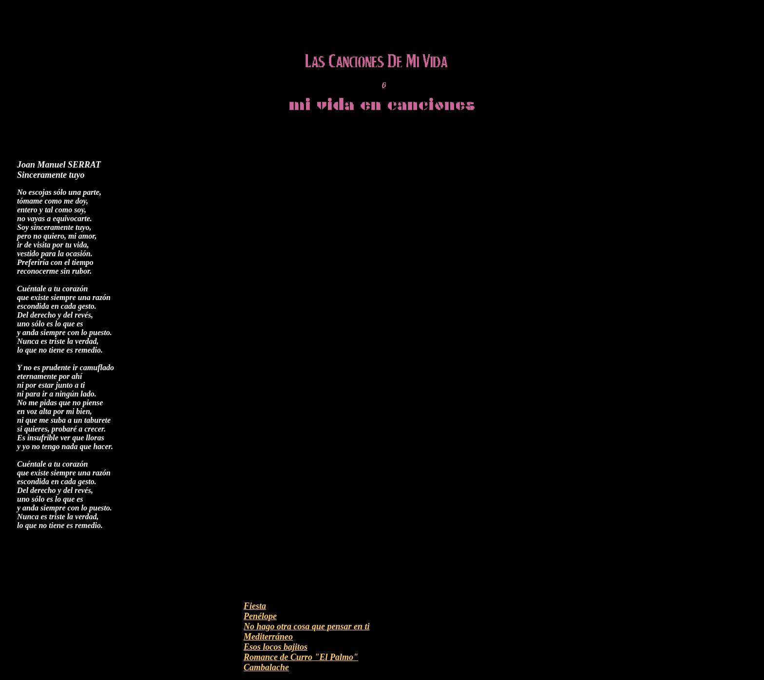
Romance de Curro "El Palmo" (301, 657)
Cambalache (266, 667)
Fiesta (255, 606)
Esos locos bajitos (275, 647)
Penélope (260, 616)
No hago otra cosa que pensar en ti (307, 626)
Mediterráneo (268, 637)
